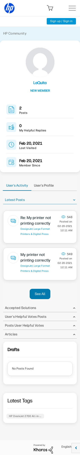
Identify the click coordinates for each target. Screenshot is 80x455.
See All (40, 294)
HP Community (14, 33)
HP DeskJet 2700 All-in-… (25, 416)
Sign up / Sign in (61, 21)
